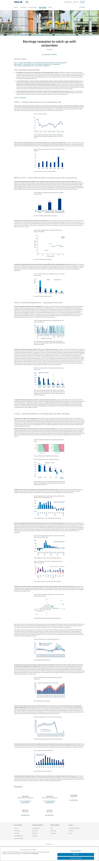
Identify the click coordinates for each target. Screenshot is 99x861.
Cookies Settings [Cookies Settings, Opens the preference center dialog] (76, 851)
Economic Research (33, 7)
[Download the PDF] (49, 54)
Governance (16, 833)
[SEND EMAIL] (25, 802)
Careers (50, 7)
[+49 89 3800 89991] (49, 801)
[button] (82, 7)
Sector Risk (34, 833)
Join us (70, 833)
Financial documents (18, 838)
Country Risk (35, 830)
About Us (16, 7)
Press (52, 828)
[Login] (82, 2)
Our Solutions (23, 7)
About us (16, 828)
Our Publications (36, 828)
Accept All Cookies (75, 858)
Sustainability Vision (18, 835)
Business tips (53, 830)
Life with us (71, 830)
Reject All (76, 854)
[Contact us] (68, 2)
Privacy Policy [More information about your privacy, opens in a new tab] (35, 853)
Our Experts (35, 835)
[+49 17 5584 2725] (25, 801)
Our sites (77, 2)
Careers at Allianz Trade (74, 828)
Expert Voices (53, 833)
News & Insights (42, 7)
